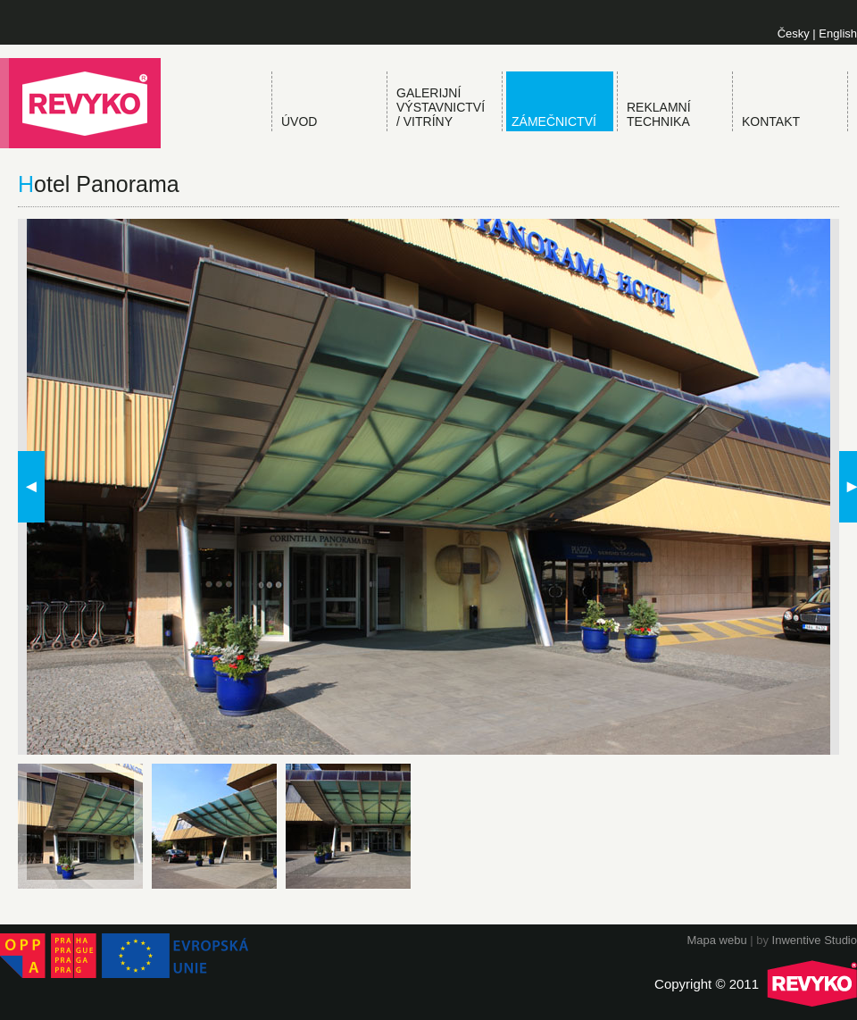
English (838, 33)
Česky (794, 33)
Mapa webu (716, 940)
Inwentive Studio (814, 940)
